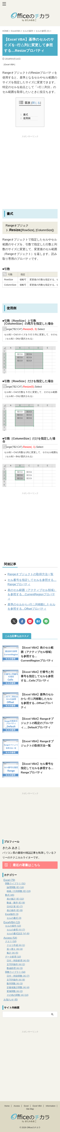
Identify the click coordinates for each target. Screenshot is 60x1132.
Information (50, 1106)
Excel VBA (37, 1106)
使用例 (26, 118)
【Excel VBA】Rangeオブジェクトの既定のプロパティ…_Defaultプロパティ (37, 723)
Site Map (30, 1109)
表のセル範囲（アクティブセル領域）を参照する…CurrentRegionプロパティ (32, 594)
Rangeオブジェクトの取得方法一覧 (30, 574)
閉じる (36, 102)
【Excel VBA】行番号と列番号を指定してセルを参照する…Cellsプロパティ (37, 676)
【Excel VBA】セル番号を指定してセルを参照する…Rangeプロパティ (37, 768)
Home (7, 1106)
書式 (25, 114)
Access (17, 1106)
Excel (26, 1106)
